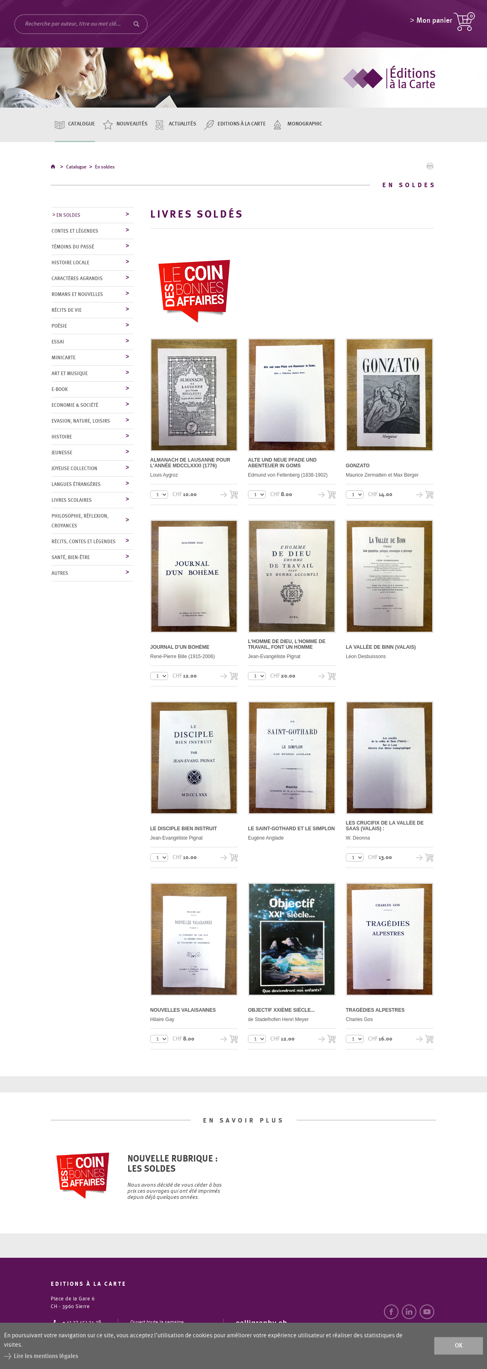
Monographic (304, 124)
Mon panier (434, 22)
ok (459, 1346)
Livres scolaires (72, 500)
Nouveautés (131, 124)
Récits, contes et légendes (84, 542)
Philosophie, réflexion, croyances (80, 521)
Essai (58, 342)
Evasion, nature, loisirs (81, 421)
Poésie (59, 326)
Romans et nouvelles (77, 294)
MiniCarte (63, 358)
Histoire (62, 437)
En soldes (105, 168)
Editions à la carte (242, 124)
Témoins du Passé (73, 247)
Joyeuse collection (74, 468)
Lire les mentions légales (46, 1356)
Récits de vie (67, 310)
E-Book (60, 389)
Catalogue (81, 124)
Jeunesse (62, 453)
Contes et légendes (75, 231)
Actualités (182, 124)
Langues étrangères (76, 484)
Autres (60, 573)
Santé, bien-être (71, 557)
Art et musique (70, 373)
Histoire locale (70, 263)
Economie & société (75, 405)
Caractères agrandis (77, 278)
